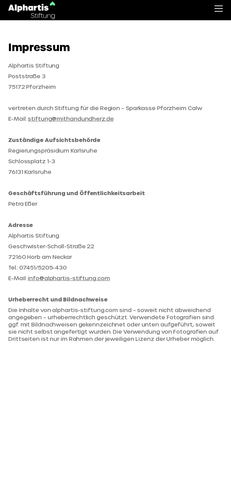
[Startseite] (32, 10)
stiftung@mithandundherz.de (70, 118)
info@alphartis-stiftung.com (69, 278)
